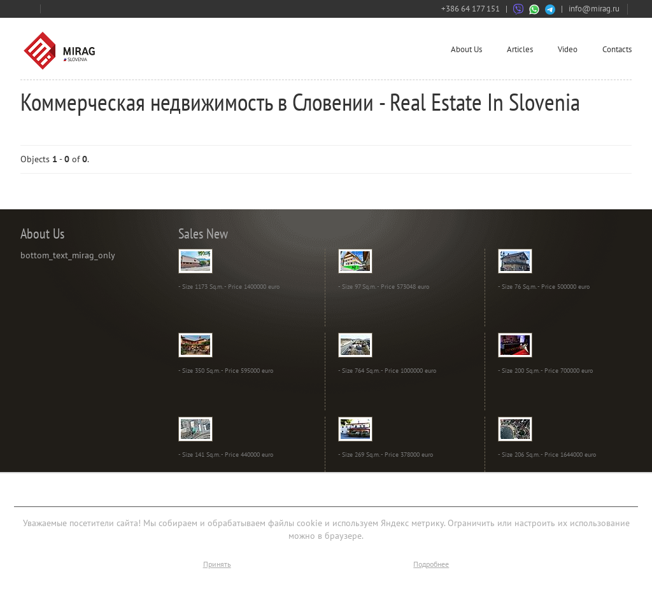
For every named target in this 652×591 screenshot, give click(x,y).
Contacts (617, 49)
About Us (466, 49)
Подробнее (431, 564)
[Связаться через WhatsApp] (534, 8)
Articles (520, 49)
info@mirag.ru (594, 8)
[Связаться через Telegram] (550, 8)
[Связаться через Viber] (518, 8)
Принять (217, 564)
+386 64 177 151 (470, 8)
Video (568, 49)
